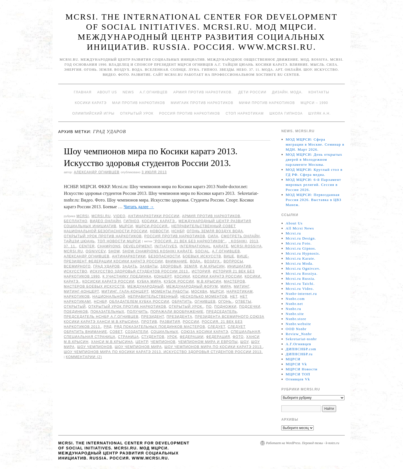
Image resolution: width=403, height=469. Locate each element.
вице (229, 256)
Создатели (136, 332)
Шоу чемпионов (94, 347)
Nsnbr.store (296, 319)
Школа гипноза (286, 113)
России (191, 322)
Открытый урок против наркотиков (103, 236)
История (201, 271)
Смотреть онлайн (240, 236)
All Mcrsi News (300, 228)
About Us (107, 92)
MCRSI (82, 216)
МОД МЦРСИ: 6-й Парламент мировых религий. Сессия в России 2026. (313, 184)
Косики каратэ (91, 103)
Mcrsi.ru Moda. (299, 263)
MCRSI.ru (73, 251)
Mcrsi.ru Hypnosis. (303, 253)
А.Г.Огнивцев (154, 92)
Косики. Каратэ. (159, 221)
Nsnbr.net (294, 304)
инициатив (239, 266)
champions (109, 246)
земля (190, 266)
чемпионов (163, 342)
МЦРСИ (126, 226)
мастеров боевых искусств (94, 286)
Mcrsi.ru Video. (300, 288)
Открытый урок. (186, 307)
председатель (221, 312)
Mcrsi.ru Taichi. (300, 283)
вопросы (233, 261)
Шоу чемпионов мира (138, 347)
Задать (129, 266)
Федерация (218, 337)
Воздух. (212, 261)
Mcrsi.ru (101, 216)
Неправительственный (153, 297)
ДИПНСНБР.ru (299, 354)
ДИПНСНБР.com (301, 349)
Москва (199, 291)
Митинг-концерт (81, 291)
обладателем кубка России (139, 302)
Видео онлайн (105, 221)
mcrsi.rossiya (246, 246)
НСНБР (178, 231)
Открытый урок (136, 113)
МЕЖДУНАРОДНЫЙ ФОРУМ (192, 286)
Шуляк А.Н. (319, 113)
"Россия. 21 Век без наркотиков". (190, 241)
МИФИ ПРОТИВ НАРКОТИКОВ (267, 103)
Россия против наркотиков (189, 113)
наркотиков (77, 297)
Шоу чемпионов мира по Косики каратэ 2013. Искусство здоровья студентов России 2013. (163, 352)
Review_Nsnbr (299, 334)
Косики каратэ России (217, 276)
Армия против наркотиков (211, 216)
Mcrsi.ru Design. (301, 238)
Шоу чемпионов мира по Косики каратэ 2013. (213, 347)
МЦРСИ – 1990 (314, 103)
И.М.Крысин (212, 266)
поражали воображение (177, 312)
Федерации (191, 337)
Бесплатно (75, 221)
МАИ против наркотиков (138, 103)
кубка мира (149, 281)
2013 (254, 241)
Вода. (196, 261)
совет (116, 332)
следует (216, 327)
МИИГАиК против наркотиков (202, 103)
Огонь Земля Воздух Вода (215, 231)
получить (137, 312)
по (209, 307)
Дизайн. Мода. (287, 92)
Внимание (176, 261)
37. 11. (70, 246)
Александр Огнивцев (97, 172)
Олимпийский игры (93, 113)
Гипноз (131, 221)
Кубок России (179, 281)
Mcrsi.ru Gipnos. (301, 248)
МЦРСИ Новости (302, 369)
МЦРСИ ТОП (298, 374)
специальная (245, 332)
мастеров (234, 281)
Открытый (75, 307)
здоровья (170, 266)
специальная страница (89, 337)
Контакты (318, 92)
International (195, 246)
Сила (213, 236)
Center (87, 246)
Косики (182, 276)
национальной (108, 297)
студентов (152, 337)
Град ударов (106, 266)
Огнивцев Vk (298, 379)
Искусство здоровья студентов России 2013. (139, 271)
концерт (163, 276)
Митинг (241, 286)
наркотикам (239, 291)
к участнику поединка (126, 276)
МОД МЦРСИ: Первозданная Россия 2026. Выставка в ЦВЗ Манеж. (313, 200)
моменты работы (170, 291)
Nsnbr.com (295, 299)
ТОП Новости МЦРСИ (119, 241)
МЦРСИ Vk (296, 364)
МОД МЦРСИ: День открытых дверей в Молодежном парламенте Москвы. (314, 159)
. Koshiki (237, 241)
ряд (108, 327)
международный (145, 286)
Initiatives (165, 246)
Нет (233, 297)
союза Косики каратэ (204, 332)
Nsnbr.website (298, 324)
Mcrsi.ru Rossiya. (302, 273)
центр (141, 342)
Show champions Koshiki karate (158, 251)
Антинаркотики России (153, 216)
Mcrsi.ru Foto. (299, 243)
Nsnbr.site (295, 314)
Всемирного (77, 266)
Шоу (244, 342)
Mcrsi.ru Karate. (300, 258)
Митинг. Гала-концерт (125, 291)
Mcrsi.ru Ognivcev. (303, 268)
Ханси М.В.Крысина (112, 342)
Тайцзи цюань (79, 241)
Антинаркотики (129, 256)
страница (128, 337)
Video (119, 216)
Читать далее (139, 206)
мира (226, 286)
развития (170, 322)
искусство (75, 271)
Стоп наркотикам (245, 113)
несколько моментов (203, 297)
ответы (243, 302)
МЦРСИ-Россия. (152, 226)
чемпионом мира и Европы (208, 342)
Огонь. (225, 302)
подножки (225, 307)
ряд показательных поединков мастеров (159, 327)
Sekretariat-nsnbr (301, 339)
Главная (83, 92)
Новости (159, 231)
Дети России (252, 92)
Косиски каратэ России (108, 281)
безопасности (164, 256)
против (149, 322)
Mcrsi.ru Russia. (300, 278)
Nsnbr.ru (293, 309)
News (128, 92)
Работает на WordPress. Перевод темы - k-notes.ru (302, 443)
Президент (152, 317)
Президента (179, 317)
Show (114, 251)
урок (172, 337)
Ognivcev (96, 251)
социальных (165, 332)
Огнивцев (205, 302)
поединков (76, 312)
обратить (182, 302)
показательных (107, 312)
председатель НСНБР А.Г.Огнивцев (101, 317)
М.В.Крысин (209, 281)
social (202, 251)
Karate (220, 246)
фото (238, 337)
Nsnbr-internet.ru (301, 294)
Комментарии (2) (84, 357)
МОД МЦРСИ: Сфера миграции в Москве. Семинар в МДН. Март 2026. (315, 144)
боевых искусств (202, 256)
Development (137, 246)
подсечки (250, 307)
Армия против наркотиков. (203, 92)
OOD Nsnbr (296, 329)
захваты (149, 266)
